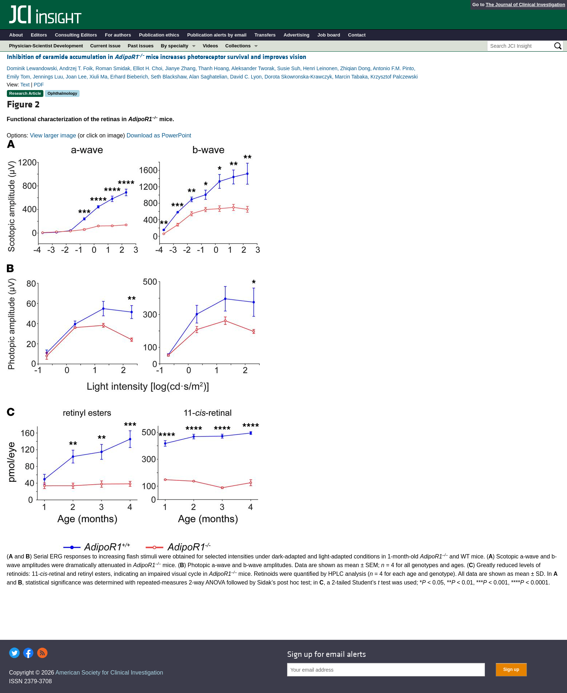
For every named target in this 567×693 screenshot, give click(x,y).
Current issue (105, 45)
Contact (357, 35)
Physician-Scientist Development (46, 45)
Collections (238, 45)
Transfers (265, 35)
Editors (39, 35)
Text (25, 85)
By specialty (174, 45)
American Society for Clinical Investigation (109, 672)
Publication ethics (159, 35)
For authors (118, 35)
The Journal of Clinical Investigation (525, 4)
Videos (210, 45)
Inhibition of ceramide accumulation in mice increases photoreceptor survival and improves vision (156, 57)
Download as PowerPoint (159, 135)
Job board (328, 35)
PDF (39, 85)
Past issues (141, 45)
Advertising (297, 35)
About (16, 35)
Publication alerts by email (217, 35)
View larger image (53, 135)
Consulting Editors (76, 35)
